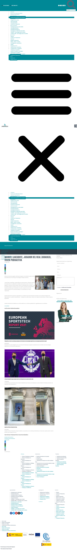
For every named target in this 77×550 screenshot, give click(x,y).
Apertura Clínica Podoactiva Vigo (11, 427)
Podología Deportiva (15, 493)
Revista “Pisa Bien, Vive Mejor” (17, 51)
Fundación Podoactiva (15, 55)
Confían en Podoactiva (15, 37)
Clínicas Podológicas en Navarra (28, 470)
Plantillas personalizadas (61, 456)
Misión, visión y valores (15, 41)
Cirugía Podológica (14, 497)
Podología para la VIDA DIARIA (17, 26)
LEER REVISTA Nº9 (60, 324)
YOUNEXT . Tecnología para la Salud (18, 499)
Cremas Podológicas (40, 465)
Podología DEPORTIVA (15, 29)
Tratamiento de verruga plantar (42, 464)
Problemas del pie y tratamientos (8, 249)
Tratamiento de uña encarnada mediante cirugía (45, 463)
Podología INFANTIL (15, 28)
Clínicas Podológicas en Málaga (28, 463)
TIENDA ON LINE (13, 59)
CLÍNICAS (12, 11)
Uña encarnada (14, 21)
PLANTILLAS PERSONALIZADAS (16, 13)
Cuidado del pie (4, 251)
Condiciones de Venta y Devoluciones (9, 525)
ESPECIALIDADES (13, 25)
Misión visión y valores (60, 497)
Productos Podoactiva (15, 24)
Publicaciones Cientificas (16, 47)
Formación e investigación (6, 256)
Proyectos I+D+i (14, 45)
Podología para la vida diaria (16, 492)
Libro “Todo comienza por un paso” (18, 54)
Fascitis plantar (39, 459)
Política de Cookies (5, 523)
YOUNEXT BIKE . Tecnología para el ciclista (19, 500)
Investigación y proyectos (16, 43)
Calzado (3, 255)
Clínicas (22, 454)
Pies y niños (3, 252)
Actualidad (3, 258)
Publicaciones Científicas (44, 492)
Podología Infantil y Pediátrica (16, 495)
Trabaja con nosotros (15, 49)
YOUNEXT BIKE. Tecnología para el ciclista (19, 33)
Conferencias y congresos (16, 48)
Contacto (41, 501)
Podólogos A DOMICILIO (26, 471)
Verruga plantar (14, 22)
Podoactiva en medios (15, 52)
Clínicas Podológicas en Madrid (28, 456)
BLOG (11, 56)
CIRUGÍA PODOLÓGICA (14, 14)
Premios (12, 39)
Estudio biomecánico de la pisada (18, 17)
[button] (41, 126)
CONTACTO (12, 58)
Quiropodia (13, 18)
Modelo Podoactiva (15, 40)
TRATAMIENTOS (13, 16)
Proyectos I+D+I (43, 495)
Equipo (12, 44)
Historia (12, 36)
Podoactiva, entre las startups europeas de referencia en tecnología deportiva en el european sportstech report (26, 341)
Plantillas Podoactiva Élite (61, 457)
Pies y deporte (4, 254)
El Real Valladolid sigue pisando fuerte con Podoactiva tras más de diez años (19, 379)
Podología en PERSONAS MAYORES (18, 31)
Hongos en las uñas (15, 20)
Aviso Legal (4, 521)
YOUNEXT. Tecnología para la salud (18, 32)
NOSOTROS (12, 35)
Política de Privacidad (6, 522)
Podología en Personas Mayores (17, 496)
